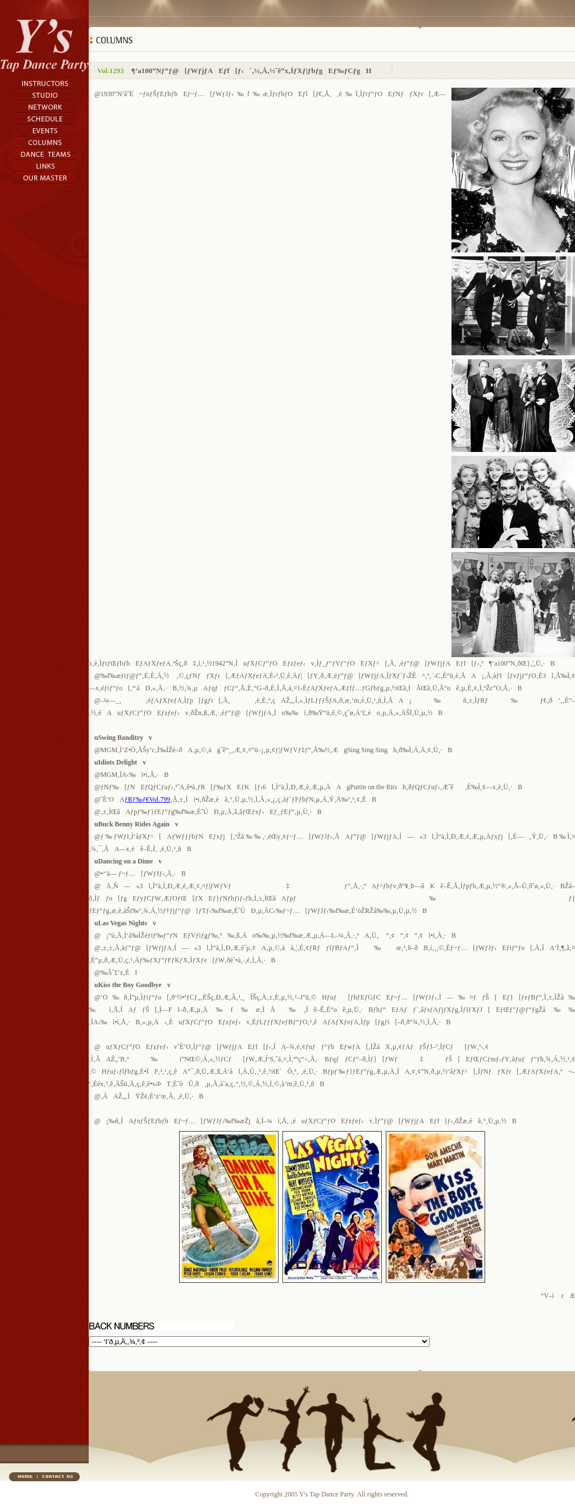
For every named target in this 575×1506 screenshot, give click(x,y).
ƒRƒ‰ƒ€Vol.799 (147, 799)
